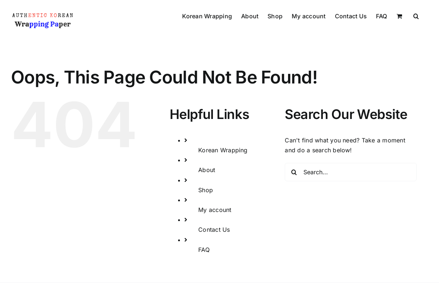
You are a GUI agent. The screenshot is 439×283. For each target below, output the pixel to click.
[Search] (294, 172)
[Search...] (350, 172)
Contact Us (214, 229)
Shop (205, 190)
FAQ (204, 249)
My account (214, 209)
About (206, 170)
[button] (416, 15)
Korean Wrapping (223, 150)
